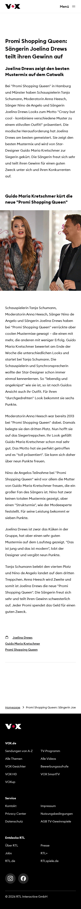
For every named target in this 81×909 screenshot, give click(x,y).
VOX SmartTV (50, 774)
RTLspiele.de (50, 861)
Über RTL (11, 845)
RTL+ (44, 853)
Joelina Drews (22, 637)
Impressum (48, 806)
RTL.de (10, 861)
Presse (45, 845)
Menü (68, 6)
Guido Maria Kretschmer (22, 644)
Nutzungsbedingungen (57, 814)
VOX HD (11, 774)
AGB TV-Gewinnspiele (56, 821)
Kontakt (10, 806)
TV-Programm (50, 751)
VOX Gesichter (15, 766)
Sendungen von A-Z (19, 751)
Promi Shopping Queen (21, 650)
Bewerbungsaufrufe (54, 766)
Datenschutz (14, 821)
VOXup (10, 782)
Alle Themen (13, 759)
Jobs (8, 853)
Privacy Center (15, 814)
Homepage (12, 707)
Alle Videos (48, 759)
